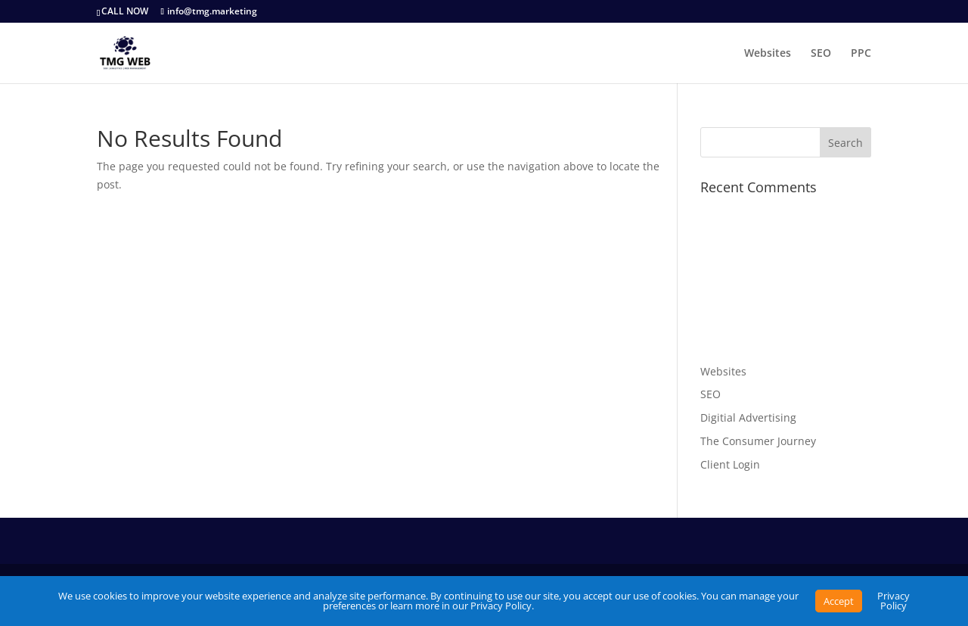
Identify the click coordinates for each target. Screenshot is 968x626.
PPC (861, 54)
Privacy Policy (893, 600)
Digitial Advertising (748, 417)
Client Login (730, 464)
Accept (839, 601)
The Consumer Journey (758, 441)
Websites (767, 54)
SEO (821, 54)
